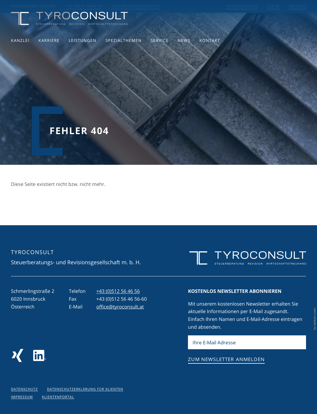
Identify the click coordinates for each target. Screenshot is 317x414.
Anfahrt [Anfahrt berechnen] (297, 6)
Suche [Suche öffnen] (273, 6)
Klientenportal (58, 397)
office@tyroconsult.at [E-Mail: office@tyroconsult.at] (135, 6)
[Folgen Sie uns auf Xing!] (17, 355)
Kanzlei (20, 53)
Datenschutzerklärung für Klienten (85, 389)
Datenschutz (24, 389)
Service (160, 53)
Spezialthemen (123, 53)
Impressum (22, 397)
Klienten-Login (241, 6)
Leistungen (82, 53)
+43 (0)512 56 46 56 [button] (84, 6)
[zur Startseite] (69, 31)
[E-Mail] (247, 342)
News (184, 53)
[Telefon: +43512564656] (118, 291)
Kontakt (209, 53)
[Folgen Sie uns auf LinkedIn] (39, 355)
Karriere (48, 53)
